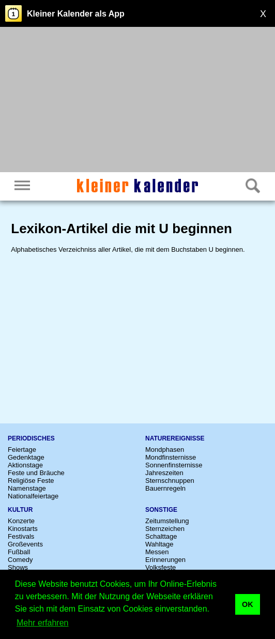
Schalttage (161, 536)
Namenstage (27, 488)
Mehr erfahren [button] (43, 622)
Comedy (20, 560)
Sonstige (161, 509)
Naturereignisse (174, 438)
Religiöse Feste (31, 480)
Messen (157, 552)
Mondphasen (164, 449)
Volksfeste (160, 567)
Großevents (25, 544)
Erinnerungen (165, 560)
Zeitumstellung (167, 521)
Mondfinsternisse (170, 457)
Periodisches (31, 438)
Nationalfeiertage (33, 496)
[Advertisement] (137, 100)
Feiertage (22, 449)
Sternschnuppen (169, 480)
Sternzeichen (165, 528)
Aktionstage (25, 465)
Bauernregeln (165, 488)
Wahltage (159, 544)
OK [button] (247, 604)
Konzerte (21, 521)
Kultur (20, 509)
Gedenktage (26, 457)
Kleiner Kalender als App (76, 13)
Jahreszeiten (164, 473)
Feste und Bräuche (36, 473)
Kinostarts (23, 528)
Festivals (21, 536)
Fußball (19, 552)
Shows (18, 567)
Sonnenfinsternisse (174, 465)
